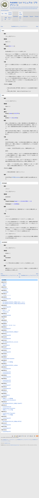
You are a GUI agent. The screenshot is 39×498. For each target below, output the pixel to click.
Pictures (36, 16)
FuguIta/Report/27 (6, 385)
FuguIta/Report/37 (6, 328)
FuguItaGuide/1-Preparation (8, 413)
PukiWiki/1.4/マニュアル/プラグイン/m (9, 275)
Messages (26, 16)
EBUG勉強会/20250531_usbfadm (10, 365)
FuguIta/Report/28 (6, 381)
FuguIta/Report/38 (6, 307)
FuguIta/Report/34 (6, 348)
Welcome (4, 283)
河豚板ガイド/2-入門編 (7, 409)
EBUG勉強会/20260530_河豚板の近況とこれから (13, 302)
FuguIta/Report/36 (6, 335)
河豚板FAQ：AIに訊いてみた (9, 325)
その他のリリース (6, 295)
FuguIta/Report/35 (6, 338)
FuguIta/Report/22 (6, 431)
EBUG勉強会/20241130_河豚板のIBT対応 (12, 421)
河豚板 (4, 285)
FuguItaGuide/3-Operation (8, 358)
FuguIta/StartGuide (6, 406)
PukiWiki (13, 3)
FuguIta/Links (5, 311)
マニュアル (27, 3)
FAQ (6, 13)
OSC (3, 318)
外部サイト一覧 (6, 310)
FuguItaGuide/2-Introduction (8, 408)
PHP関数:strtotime (15, 177)
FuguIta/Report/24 (6, 418)
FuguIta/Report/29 (6, 380)
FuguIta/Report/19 (6, 428)
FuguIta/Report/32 (6, 372)
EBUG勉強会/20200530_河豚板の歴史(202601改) (13, 303)
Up (19, 277)
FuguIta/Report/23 (6, 424)
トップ (2, 18)
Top (2, 13)
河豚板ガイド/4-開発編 (7, 398)
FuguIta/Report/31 (6, 373)
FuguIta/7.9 (5, 288)
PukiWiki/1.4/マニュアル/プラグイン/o (29, 275)
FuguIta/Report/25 (6, 368)
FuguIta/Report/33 (6, 352)
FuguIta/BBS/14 (6, 395)
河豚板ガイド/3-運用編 (7, 362)
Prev (2, 26)
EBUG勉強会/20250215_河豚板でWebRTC (12, 403)
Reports (31, 16)
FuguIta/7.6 (5, 391)
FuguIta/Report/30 (6, 376)
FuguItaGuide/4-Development (9, 400)
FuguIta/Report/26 (6, 388)
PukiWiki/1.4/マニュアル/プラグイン (19, 26)
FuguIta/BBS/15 (6, 345)
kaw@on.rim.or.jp (7, 443)
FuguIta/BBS (5, 292)
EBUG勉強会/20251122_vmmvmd (10, 342)
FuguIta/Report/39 (6, 298)
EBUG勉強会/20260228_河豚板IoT (10, 331)
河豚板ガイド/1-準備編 (7, 414)
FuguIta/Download (6, 315)
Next (37, 26)
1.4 (20, 3)
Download (15, 16)
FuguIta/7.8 (5, 321)
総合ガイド (20, 18)
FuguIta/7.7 (5, 355)
